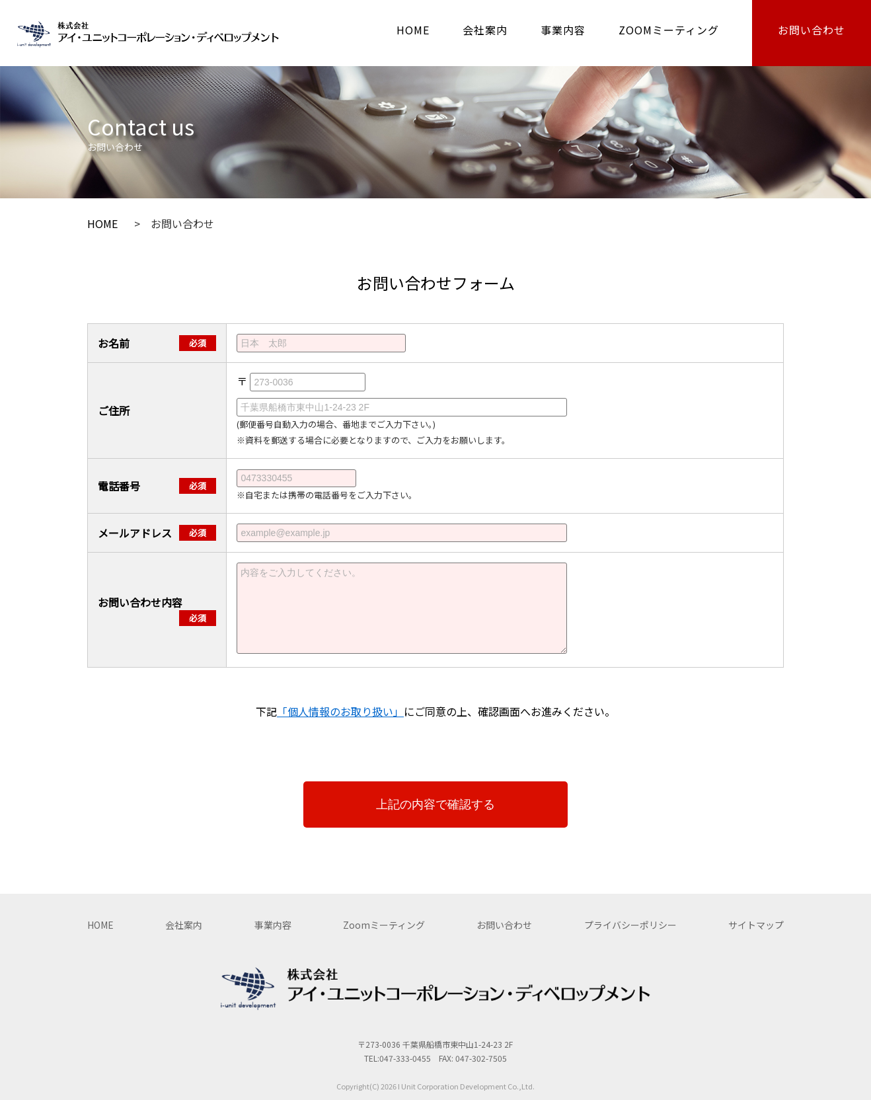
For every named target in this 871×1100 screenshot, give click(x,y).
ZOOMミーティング (669, 30)
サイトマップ (756, 924)
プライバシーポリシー (630, 924)
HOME (413, 30)
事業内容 (563, 30)
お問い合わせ (811, 30)
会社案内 (485, 30)
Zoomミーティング (384, 924)
